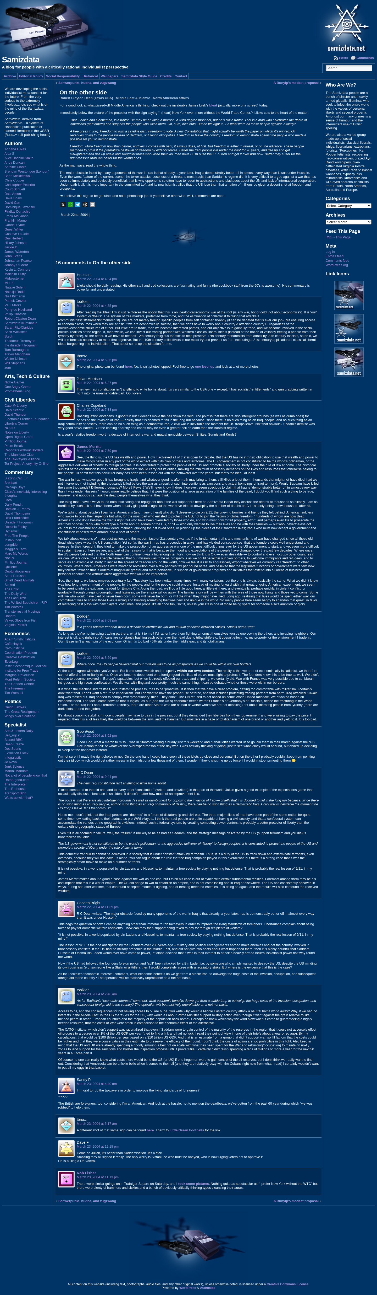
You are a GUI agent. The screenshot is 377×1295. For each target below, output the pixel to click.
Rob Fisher (86, 1173)
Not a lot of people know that (25, 775)
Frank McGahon (16, 216)
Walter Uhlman (15, 359)
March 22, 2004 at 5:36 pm (97, 360)
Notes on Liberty (16, 432)
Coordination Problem (20, 653)
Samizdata (20, 59)
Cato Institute (14, 648)
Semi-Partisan (14, 576)
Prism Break (13, 446)
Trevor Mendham (17, 354)
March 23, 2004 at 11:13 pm (98, 1177)
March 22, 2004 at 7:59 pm (97, 451)
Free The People (16, 536)
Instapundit (12, 540)
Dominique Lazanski (19, 207)
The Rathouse (14, 789)
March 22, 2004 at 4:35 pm (97, 306)
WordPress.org (337, 265)
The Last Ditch (15, 598)
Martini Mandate (16, 771)
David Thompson (17, 513)
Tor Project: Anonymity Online (26, 463)
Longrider (11, 545)
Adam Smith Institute (19, 639)
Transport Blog (15, 793)
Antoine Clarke (15, 167)
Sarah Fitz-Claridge (18, 327)
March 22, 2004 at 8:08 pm (97, 620)
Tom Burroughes (16, 350)
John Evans (13, 256)
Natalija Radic (14, 292)
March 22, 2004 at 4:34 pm (97, 279)
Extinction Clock (16, 753)
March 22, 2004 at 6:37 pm (97, 383)
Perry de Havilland (18, 310)
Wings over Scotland (19, 716)
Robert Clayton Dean (20, 318)
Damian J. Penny (17, 509)
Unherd (9, 616)
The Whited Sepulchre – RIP (25, 602)
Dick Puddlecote (16, 518)
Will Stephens (14, 363)
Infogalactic (12, 757)
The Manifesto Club (19, 455)
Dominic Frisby (15, 527)
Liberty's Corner (16, 423)
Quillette (10, 567)
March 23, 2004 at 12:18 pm (98, 1146)
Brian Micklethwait (17, 176)
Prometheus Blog (17, 391)
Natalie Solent (14, 287)
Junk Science (14, 766)
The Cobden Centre (19, 684)
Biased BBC (13, 740)
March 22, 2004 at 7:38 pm (97, 409)
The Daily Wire (15, 594)
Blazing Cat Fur (15, 478)
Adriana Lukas (15, 149)
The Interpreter (15, 784)
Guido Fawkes (15, 707)
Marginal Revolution (19, 675)
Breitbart (10, 483)
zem (7, 368)
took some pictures (193, 1184)
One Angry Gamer (17, 387)
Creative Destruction (19, 657)
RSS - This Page (338, 237)
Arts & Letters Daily (18, 731)
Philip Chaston (15, 314)
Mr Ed (8, 283)
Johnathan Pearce (18, 261)
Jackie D (10, 247)
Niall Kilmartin (14, 296)
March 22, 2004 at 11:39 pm (98, 907)
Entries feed (334, 256)
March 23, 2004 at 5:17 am (97, 1124)
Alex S (9, 154)
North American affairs (171, 98)
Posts (343, 58)
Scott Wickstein (15, 332)
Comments (365, 58)
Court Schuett (14, 189)
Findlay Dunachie (17, 211)
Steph (8, 336)
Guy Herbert (13, 238)
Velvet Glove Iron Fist (20, 620)
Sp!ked (9, 585)
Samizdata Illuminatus (20, 323)
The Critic (11, 589)
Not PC (9, 558)
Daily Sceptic (14, 410)
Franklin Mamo (15, 220)
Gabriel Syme (14, 225)
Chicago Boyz (14, 487)
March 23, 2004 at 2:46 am (97, 994)
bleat (213, 105)
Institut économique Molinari (25, 666)
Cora (8, 500)
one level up (204, 366)
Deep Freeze (14, 744)
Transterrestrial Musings (22, 611)
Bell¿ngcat (12, 735)
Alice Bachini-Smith (18, 158)
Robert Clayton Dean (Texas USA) (86, 98)
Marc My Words (16, 553)
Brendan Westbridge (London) (26, 171)
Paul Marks (12, 305)
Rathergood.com (16, 780)
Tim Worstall (13, 607)
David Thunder (15, 414)
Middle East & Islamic (133, 98)
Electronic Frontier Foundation (26, 419)
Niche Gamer (14, 382)
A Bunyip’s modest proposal (296, 83)
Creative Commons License (287, 1284)
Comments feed (337, 261)
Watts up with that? (18, 798)
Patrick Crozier (15, 301)
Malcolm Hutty (15, 274)
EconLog (11, 661)
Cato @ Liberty (15, 406)
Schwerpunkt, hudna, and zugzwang (87, 83)
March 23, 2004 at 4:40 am (97, 1084)
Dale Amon (12, 194)
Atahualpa (207, 1288)
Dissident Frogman (18, 522)
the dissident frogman (20, 345)
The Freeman (14, 688)
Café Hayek (13, 644)
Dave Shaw (12, 198)
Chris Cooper (14, 180)
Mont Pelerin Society (19, 679)
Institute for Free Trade (21, 670)
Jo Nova (10, 762)
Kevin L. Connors (17, 269)
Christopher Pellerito (19, 185)
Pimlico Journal (15, 441)
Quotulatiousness (17, 571)
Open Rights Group (18, 437)
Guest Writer (13, 229)
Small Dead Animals (19, 580)
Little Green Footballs (187, 1130)
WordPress (187, 1288)
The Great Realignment (21, 712)
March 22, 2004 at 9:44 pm (97, 777)
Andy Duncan (14, 162)
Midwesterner (14, 278)
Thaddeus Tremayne (19, 341)
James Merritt (89, 447)
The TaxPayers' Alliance (22, 459)
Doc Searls (12, 749)
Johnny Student (16, 265)
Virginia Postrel (15, 625)
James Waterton (16, 252)
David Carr (12, 203)
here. (129, 366)
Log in (330, 252)
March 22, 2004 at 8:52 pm (97, 735)
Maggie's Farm (15, 549)
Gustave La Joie (16, 234)
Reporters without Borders (23, 450)
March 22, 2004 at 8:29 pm (97, 658)
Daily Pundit (13, 504)
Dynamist (11, 531)
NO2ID (9, 428)
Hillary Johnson (15, 243)
